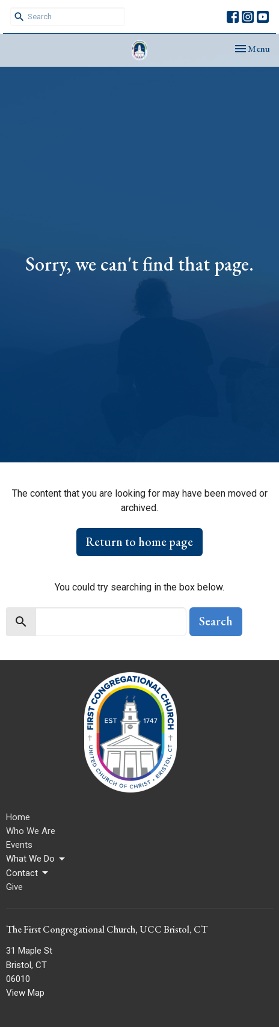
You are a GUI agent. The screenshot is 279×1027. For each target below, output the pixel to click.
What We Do (36, 859)
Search (216, 621)
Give (14, 886)
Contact (28, 873)
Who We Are (30, 831)
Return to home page (139, 542)
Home (18, 817)
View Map (25, 992)
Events (19, 844)
